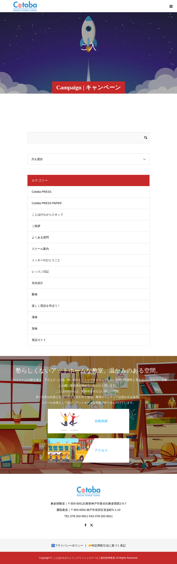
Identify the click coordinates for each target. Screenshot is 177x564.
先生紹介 (37, 283)
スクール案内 (40, 248)
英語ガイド (39, 340)
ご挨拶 (36, 226)
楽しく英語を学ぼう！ (46, 305)
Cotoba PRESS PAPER (47, 203)
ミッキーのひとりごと (46, 260)
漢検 (34, 317)
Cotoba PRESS (41, 191)
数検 (34, 294)
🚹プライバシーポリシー (67, 545)
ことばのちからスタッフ (47, 214)
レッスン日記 (40, 271)
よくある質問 (40, 237)
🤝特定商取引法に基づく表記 (107, 545)
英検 (34, 328)
